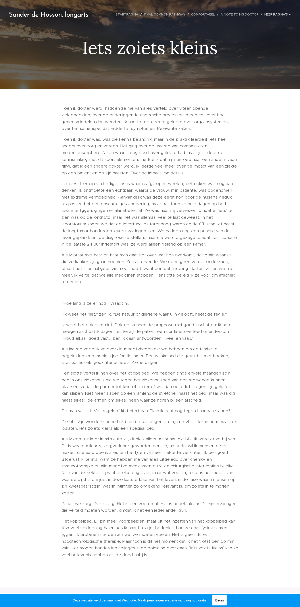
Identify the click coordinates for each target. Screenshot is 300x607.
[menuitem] (128, 14)
